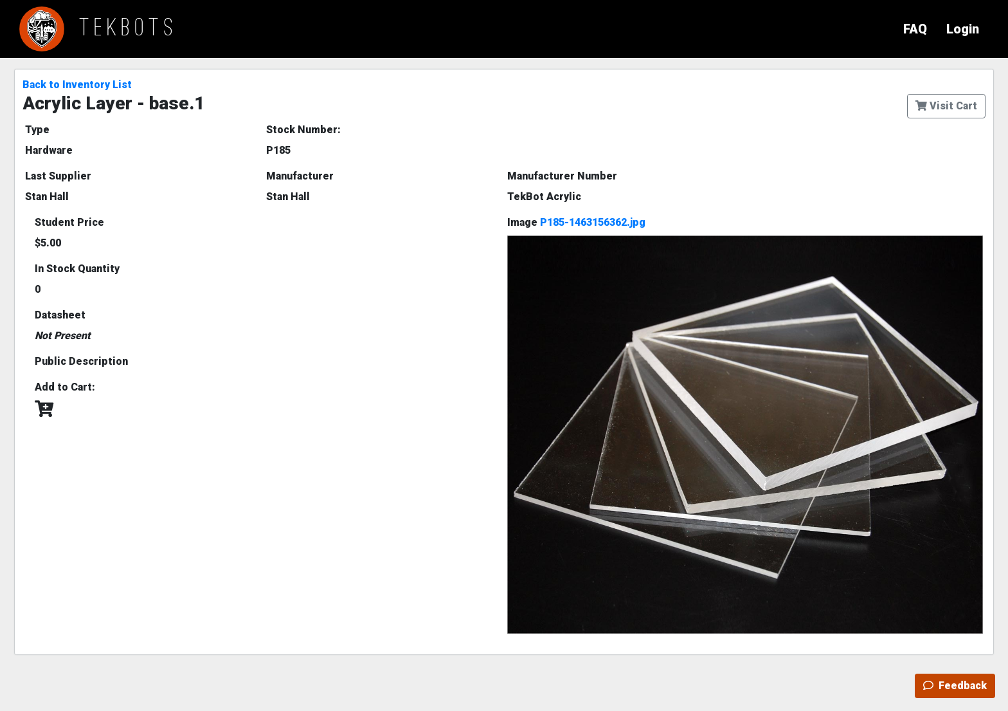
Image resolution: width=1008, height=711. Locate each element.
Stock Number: (303, 130)
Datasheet (60, 315)
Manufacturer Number (562, 176)
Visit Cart (946, 106)
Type (37, 130)
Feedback (955, 685)
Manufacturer (300, 176)
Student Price (69, 222)
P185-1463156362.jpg (592, 222)
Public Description (81, 361)
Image (576, 222)
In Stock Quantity (77, 269)
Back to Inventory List (77, 84)
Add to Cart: (65, 387)
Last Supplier (58, 176)
